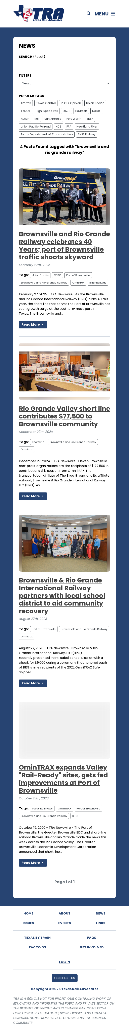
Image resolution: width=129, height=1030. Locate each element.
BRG (75, 816)
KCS (58, 127)
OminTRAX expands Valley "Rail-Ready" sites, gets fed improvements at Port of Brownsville (63, 779)
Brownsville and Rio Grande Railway (44, 282)
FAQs (91, 937)
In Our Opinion (71, 103)
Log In (64, 962)
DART (66, 111)
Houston (81, 111)
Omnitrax (78, 282)
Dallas (96, 111)
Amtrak (26, 103)
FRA (69, 127)
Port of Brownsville (78, 275)
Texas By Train (37, 937)
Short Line (38, 442)
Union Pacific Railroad (36, 127)
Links (100, 923)
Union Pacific (95, 103)
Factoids (37, 947)
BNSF (90, 119)
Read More (33, 324)
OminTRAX (64, 808)
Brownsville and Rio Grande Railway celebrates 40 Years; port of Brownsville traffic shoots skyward (64, 245)
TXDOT (26, 111)
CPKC (57, 275)
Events (64, 923)
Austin (25, 119)
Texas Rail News (42, 808)
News (100, 913)
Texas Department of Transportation (47, 134)
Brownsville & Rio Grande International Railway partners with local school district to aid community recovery (62, 596)
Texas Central (46, 103)
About (65, 913)
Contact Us (64, 978)
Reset (39, 56)
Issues (28, 923)
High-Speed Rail (47, 111)
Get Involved (92, 947)
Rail (37, 119)
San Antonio (52, 119)
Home (28, 913)
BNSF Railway (86, 134)
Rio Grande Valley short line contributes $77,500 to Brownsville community (64, 416)
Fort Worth (74, 119)
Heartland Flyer (87, 127)
